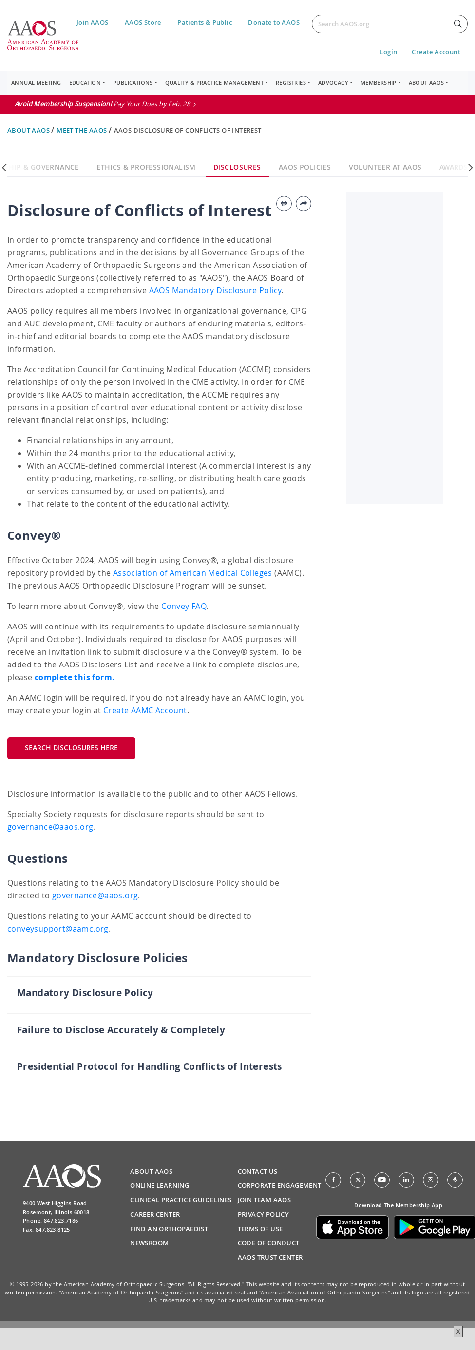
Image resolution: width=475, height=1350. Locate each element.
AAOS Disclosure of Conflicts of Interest (188, 130)
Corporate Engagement (280, 1185)
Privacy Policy (263, 1214)
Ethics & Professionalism (146, 166)
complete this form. (75, 677)
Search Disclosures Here (71, 747)
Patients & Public (204, 22)
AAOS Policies (305, 166)
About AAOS (29, 130)
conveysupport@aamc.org (58, 928)
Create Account (436, 51)
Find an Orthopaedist (169, 1228)
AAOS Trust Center (270, 1257)
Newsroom (149, 1242)
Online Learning (159, 1185)
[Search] (390, 24)
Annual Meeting (36, 82)
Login (388, 51)
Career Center (155, 1214)
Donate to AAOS (274, 22)
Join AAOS (92, 22)
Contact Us (258, 1171)
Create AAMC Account (145, 710)
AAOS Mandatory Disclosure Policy (215, 290)
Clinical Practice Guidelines (180, 1200)
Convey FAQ (183, 606)
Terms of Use (260, 1228)
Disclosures (237, 166)
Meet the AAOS (83, 130)
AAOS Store (143, 22)
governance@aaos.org (50, 826)
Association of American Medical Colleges (192, 573)
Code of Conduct (269, 1242)
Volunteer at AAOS (385, 166)
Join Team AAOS (264, 1200)
